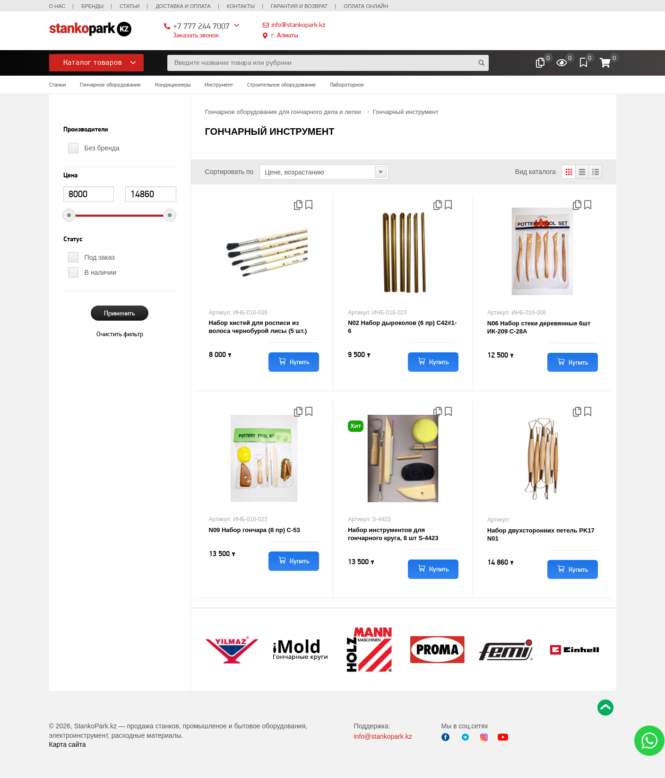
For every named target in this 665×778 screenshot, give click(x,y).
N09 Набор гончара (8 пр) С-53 (254, 529)
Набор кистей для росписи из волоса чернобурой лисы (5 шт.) (258, 326)
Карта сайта (67, 744)
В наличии (101, 272)
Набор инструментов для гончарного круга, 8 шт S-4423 (393, 534)
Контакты (241, 6)
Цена (70, 175)
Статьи (129, 6)
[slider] (69, 215)
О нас (57, 6)
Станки (57, 84)
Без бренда (102, 148)
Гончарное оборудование (110, 84)
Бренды (92, 6)
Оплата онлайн (366, 6)
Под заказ (100, 257)
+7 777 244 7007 (201, 26)
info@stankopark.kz (298, 24)
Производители (85, 129)
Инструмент (219, 84)
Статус (72, 239)
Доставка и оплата (182, 6)
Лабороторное (347, 84)
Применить (119, 313)
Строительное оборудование (281, 84)
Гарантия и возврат (299, 6)
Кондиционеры (172, 84)
